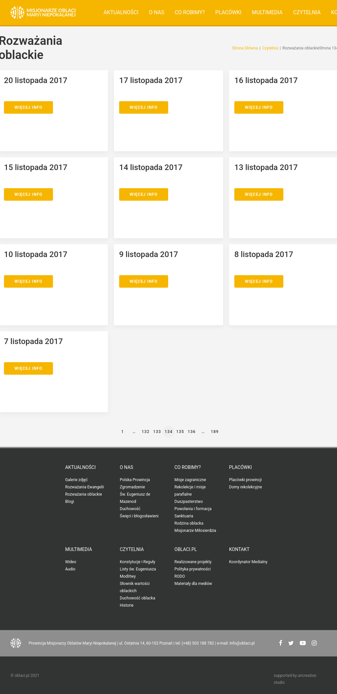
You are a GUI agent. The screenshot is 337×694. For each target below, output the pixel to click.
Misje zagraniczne (190, 479)
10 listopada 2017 (35, 254)
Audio (70, 569)
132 (145, 431)
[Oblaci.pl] (43, 12)
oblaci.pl (185, 549)
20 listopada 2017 (35, 80)
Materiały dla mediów (193, 583)
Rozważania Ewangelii (84, 487)
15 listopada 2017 (35, 167)
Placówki (228, 12)
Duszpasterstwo (188, 501)
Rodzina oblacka (188, 523)
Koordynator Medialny (248, 562)
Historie (127, 605)
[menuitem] (121, 12)
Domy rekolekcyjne (245, 487)
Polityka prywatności (192, 569)
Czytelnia (307, 12)
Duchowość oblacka (137, 598)
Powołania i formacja (193, 508)
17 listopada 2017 (151, 80)
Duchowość (130, 508)
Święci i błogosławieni (139, 516)
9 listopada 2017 (148, 254)
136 (191, 431)
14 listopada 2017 (151, 167)
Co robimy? (190, 12)
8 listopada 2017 (263, 254)
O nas (156, 12)
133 (157, 431)
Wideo (70, 562)
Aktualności (121, 12)
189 (215, 431)
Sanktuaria (183, 516)
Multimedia (267, 12)
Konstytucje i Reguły (137, 562)
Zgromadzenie (132, 487)
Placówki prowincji (245, 479)
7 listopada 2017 (33, 341)
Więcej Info (28, 107)
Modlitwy (128, 576)
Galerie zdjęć (76, 479)
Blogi (69, 501)
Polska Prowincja (135, 479)
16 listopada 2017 (266, 80)
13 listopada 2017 (266, 167)
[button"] (280, 644)
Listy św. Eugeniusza (138, 569)
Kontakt (239, 549)
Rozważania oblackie (83, 494)
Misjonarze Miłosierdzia (195, 530)
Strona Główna (245, 48)
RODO (179, 576)
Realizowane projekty (193, 562)
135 (180, 431)
